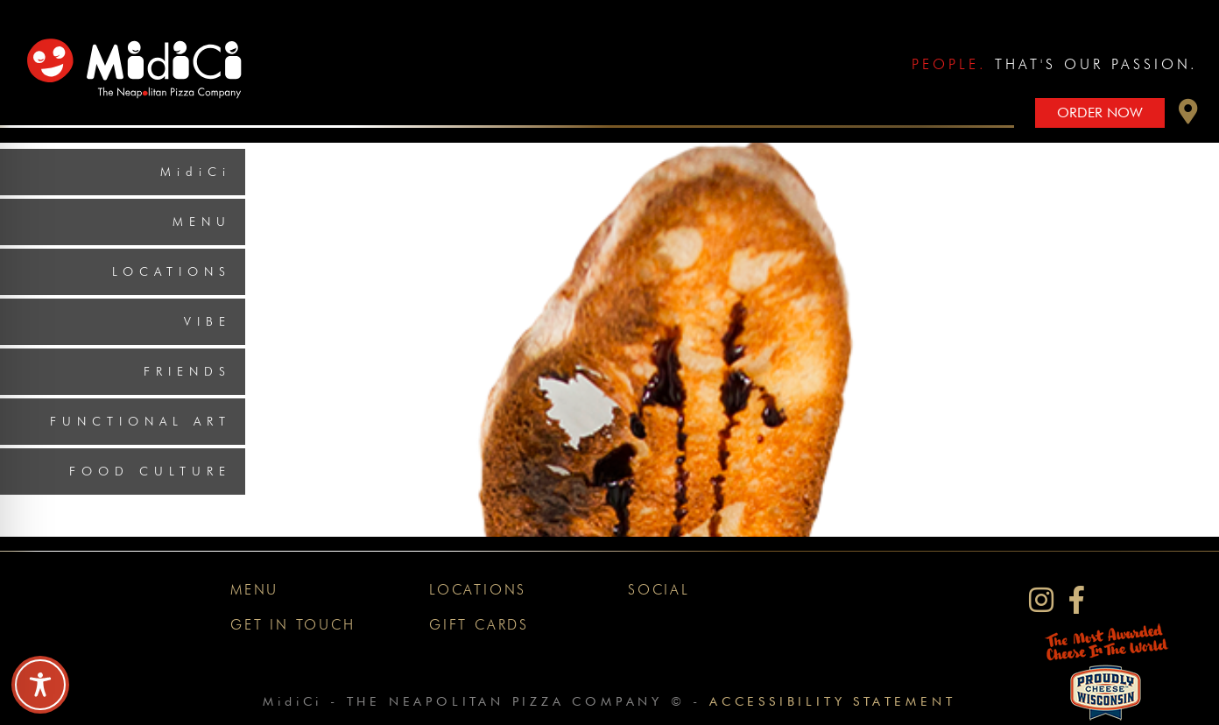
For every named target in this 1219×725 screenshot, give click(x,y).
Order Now (1100, 112)
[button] (1188, 116)
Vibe (207, 321)
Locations (171, 271)
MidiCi (195, 172)
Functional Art (140, 421)
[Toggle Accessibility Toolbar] (40, 685)
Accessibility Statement (832, 700)
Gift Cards (479, 624)
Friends (187, 371)
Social (659, 589)
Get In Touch (293, 624)
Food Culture (150, 471)
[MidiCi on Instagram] (1041, 600)
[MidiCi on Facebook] (1076, 600)
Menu (202, 222)
